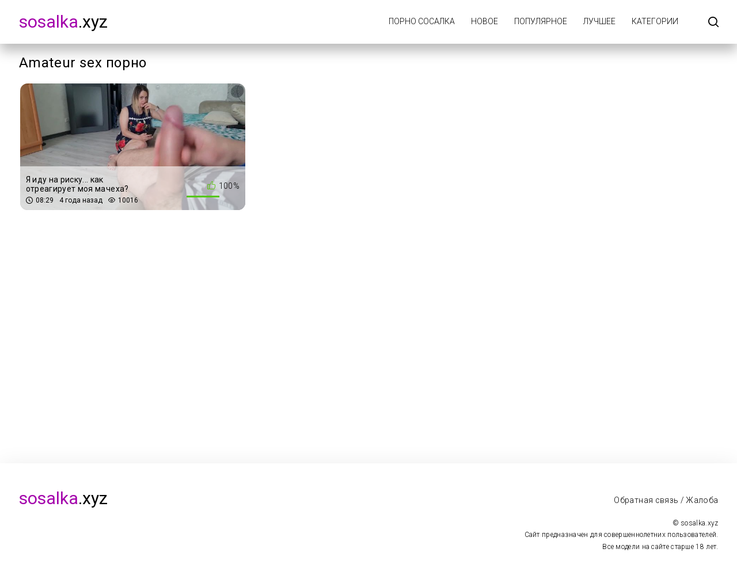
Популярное (540, 21)
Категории (655, 21)
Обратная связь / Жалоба (666, 500)
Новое (484, 21)
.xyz (63, 22)
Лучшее (599, 21)
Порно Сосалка (422, 21)
